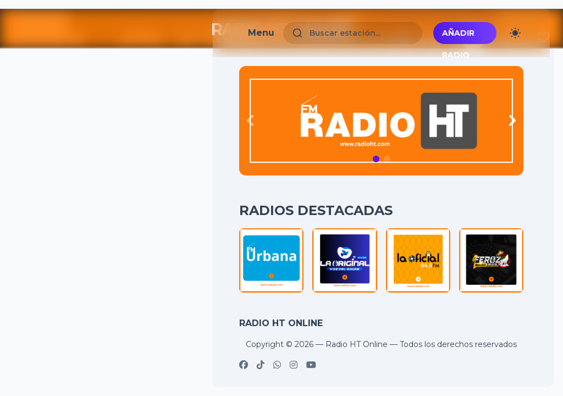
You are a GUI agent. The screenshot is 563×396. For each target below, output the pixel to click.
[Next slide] (512, 120)
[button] (376, 159)
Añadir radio (458, 36)
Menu (261, 33)
